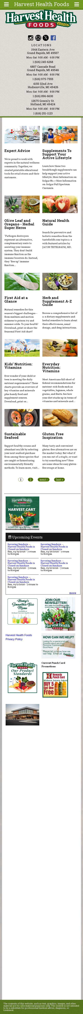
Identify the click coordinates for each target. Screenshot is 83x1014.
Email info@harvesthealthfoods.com (38, 38)
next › (44, 479)
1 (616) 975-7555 (42, 79)
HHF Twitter (46, 38)
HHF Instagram (31, 38)
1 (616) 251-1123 (43, 113)
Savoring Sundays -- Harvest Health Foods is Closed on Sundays (21, 547)
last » (59, 479)
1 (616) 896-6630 (43, 96)
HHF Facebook (53, 38)
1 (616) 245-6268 (43, 62)
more (72, 593)
